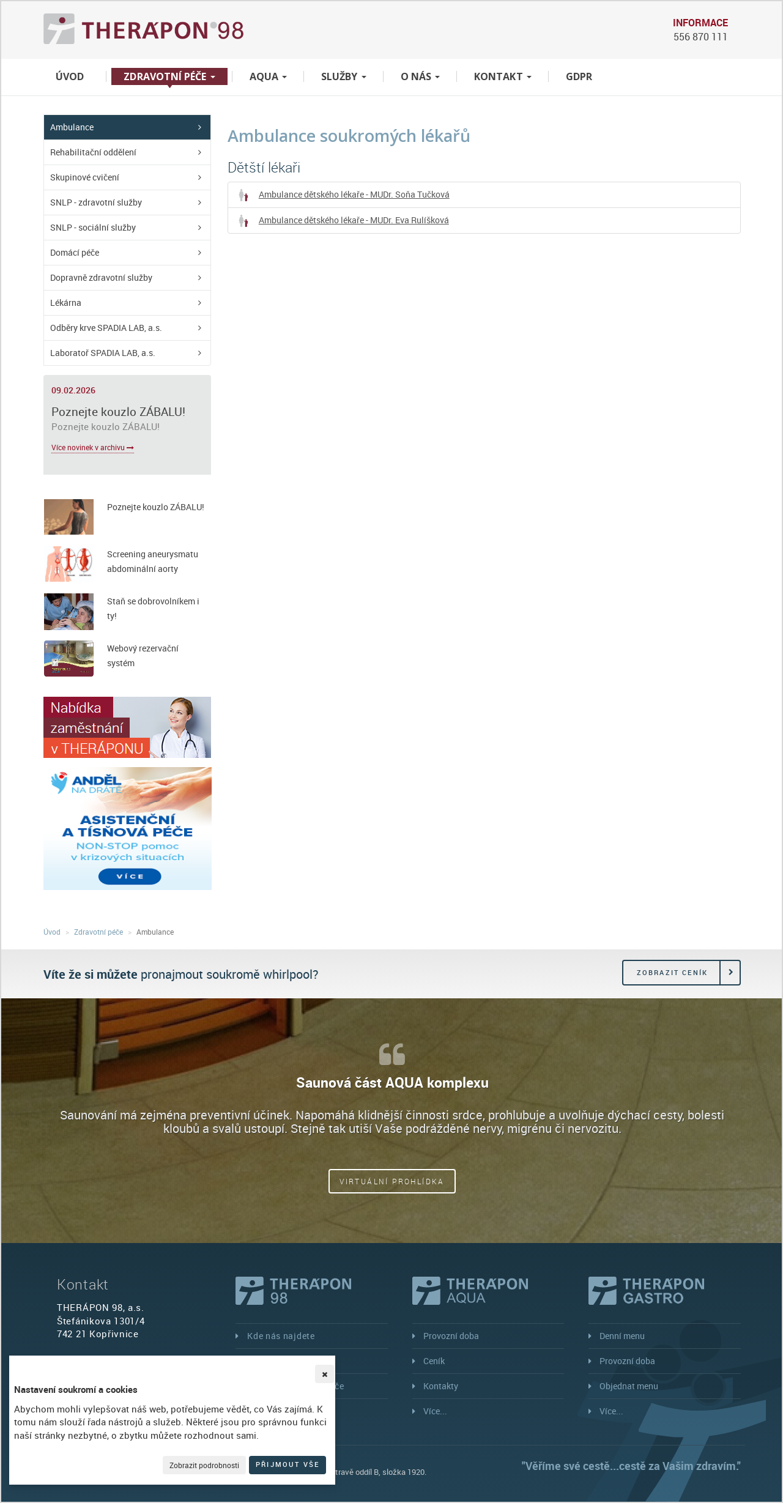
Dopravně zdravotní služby (101, 277)
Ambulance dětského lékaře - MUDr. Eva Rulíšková (343, 220)
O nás (420, 76)
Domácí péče (74, 252)
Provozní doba (451, 1336)
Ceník (434, 1361)
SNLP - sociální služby (93, 227)
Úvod (70, 76)
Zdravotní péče (169, 76)
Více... (435, 1411)
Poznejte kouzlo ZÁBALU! (118, 412)
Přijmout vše (287, 1464)
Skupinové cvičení (84, 177)
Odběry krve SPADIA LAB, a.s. (106, 327)
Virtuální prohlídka (392, 1181)
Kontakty (440, 1386)
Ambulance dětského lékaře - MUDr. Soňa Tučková (343, 194)
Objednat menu (628, 1386)
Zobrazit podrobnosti (204, 1465)
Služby (343, 76)
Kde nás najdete (281, 1336)
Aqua (268, 76)
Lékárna (65, 302)
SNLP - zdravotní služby (96, 202)
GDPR (579, 76)
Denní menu (622, 1336)
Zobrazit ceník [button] (672, 972)
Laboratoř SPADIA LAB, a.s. (102, 352)
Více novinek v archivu (92, 447)
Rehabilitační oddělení (93, 152)
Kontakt (503, 76)
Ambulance (72, 127)
